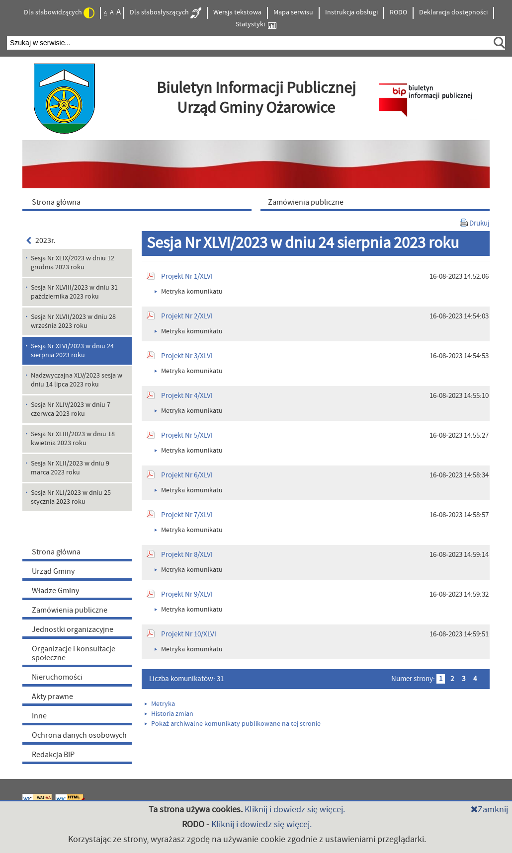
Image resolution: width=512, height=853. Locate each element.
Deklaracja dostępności (453, 12)
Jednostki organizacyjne (72, 629)
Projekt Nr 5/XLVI (187, 435)
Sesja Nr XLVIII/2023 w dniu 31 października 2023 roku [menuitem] (74, 292)
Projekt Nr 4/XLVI (187, 395)
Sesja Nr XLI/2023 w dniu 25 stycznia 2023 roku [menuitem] (71, 497)
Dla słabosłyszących (165, 12)
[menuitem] (139, 201)
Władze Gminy (55, 591)
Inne (39, 716)
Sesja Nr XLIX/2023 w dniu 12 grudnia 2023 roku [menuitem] (72, 263)
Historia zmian (169, 713)
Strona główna (56, 552)
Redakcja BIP (53, 755)
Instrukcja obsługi (351, 12)
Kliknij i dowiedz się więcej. (295, 809)
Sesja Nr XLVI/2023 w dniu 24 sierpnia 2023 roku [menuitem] (72, 351)
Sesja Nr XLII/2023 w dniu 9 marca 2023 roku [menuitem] (70, 468)
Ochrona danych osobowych (79, 735)
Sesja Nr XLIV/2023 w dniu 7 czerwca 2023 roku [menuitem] (70, 409)
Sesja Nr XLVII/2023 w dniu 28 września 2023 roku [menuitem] (73, 321)
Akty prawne (52, 696)
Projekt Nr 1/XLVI (187, 276)
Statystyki (256, 24)
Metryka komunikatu (189, 291)
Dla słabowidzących (59, 12)
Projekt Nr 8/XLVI (187, 554)
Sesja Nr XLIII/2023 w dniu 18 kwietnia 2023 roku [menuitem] (73, 439)
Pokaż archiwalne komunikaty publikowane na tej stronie (233, 723)
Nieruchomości (57, 677)
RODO (398, 12)
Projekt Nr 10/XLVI (188, 634)
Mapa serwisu (293, 12)
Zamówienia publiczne (69, 610)
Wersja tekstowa (237, 12)
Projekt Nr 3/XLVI (187, 356)
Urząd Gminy (53, 571)
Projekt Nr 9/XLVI (187, 594)
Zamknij (489, 809)
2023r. (41, 240)
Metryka (160, 703)
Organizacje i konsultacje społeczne (73, 653)
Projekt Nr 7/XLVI (187, 515)
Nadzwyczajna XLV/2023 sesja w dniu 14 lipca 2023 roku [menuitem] (76, 380)
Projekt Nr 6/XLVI (187, 475)
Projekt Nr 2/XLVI (187, 316)
